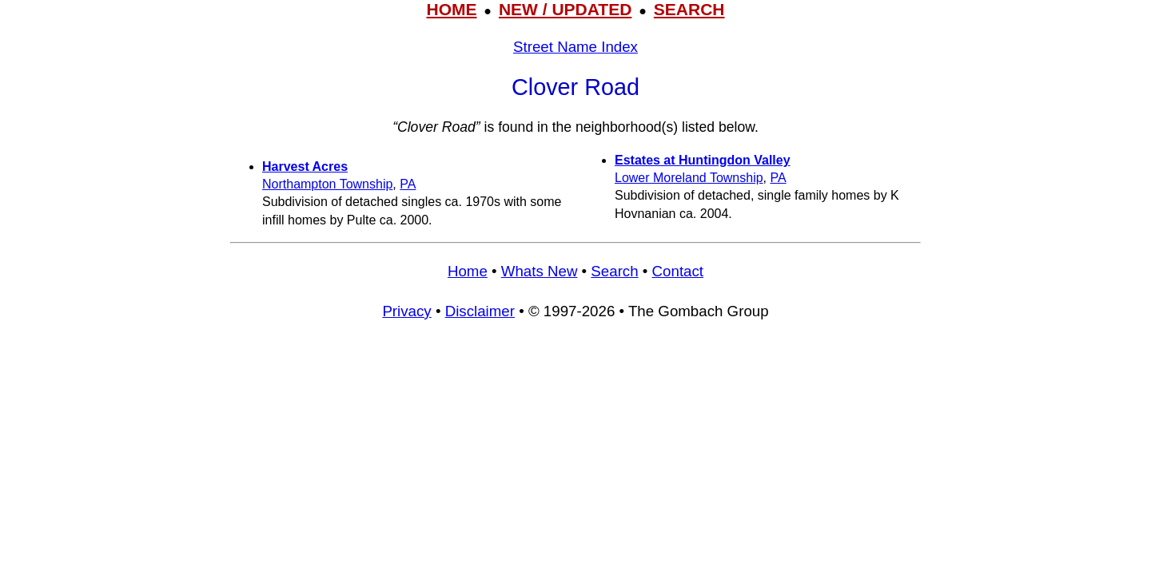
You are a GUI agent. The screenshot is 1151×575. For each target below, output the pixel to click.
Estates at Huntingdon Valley (703, 160)
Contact (677, 271)
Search (614, 271)
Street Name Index (575, 46)
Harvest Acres (305, 166)
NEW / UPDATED (565, 9)
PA (408, 184)
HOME (451, 9)
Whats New (539, 271)
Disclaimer (480, 311)
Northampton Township (327, 184)
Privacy (406, 311)
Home (468, 271)
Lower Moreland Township (689, 177)
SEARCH (689, 9)
